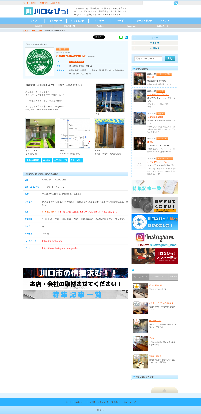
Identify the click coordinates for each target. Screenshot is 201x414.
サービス (121, 20)
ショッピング (77, 20)
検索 (176, 3)
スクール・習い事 (143, 20)
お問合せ (154, 48)
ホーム (26, 3)
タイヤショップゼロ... (158, 94)
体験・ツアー (37, 30)
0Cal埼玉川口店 (155, 321)
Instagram (131, 26)
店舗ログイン (55, 3)
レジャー (99, 20)
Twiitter (100, 26)
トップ (154, 38)
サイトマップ (129, 402)
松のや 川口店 (155, 356)
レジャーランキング (158, 276)
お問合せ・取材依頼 (39, 3)
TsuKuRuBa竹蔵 (155, 117)
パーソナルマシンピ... (158, 161)
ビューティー (55, 20)
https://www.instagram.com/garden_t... (62, 248)
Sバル (150, 142)
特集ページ (81, 402)
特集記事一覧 (69, 26)
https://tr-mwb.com (52, 241)
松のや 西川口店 (155, 285)
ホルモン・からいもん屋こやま (161, 303)
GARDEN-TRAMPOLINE (71, 56)
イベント (165, 20)
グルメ (34, 20)
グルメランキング (140, 277)
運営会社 (115, 402)
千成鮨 (151, 338)
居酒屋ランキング (177, 276)
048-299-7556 (76, 61)
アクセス (154, 43)
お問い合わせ (162, 26)
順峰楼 (150, 77)
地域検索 (38, 26)
